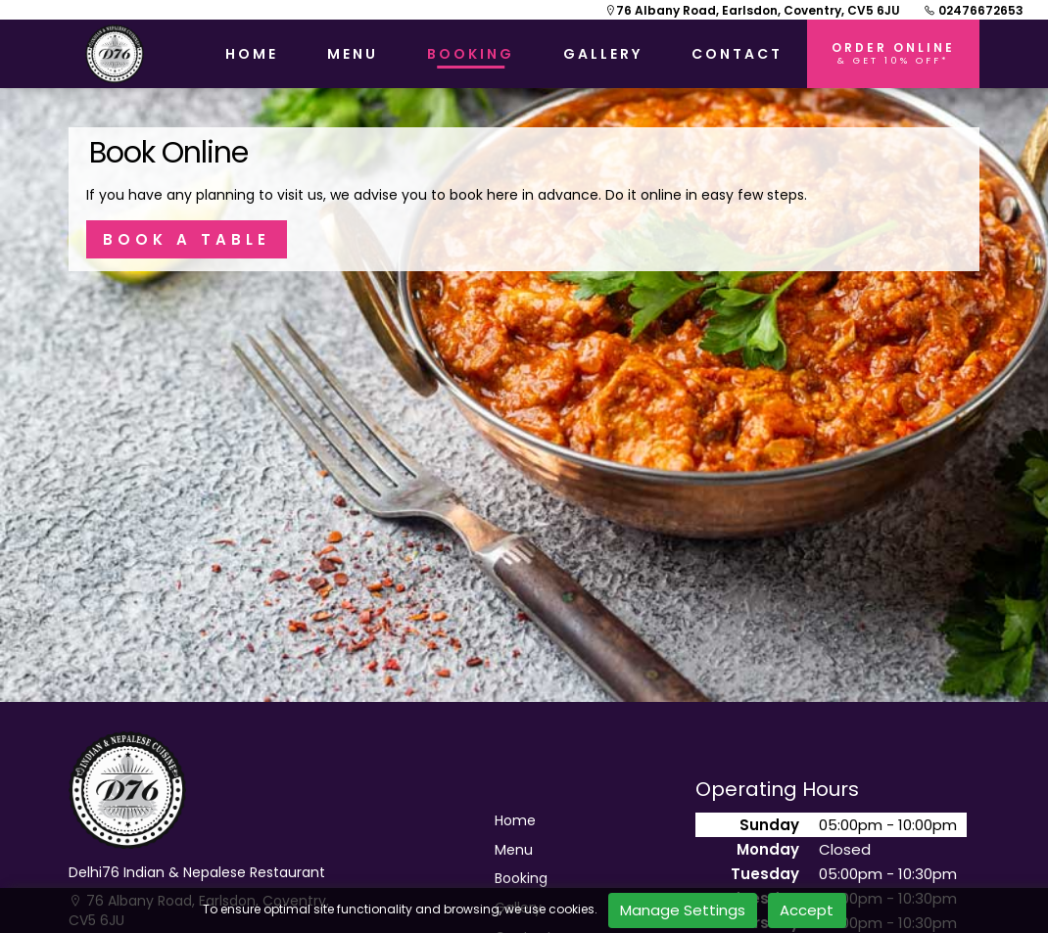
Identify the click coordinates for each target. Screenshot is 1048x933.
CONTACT (737, 54)
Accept (807, 910)
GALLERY (603, 54)
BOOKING (470, 54)
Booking (521, 878)
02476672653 (974, 10)
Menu (514, 850)
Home (515, 821)
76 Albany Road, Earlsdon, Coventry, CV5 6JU (752, 10)
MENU (352, 54)
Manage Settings (682, 910)
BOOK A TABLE (186, 239)
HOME (251, 54)
